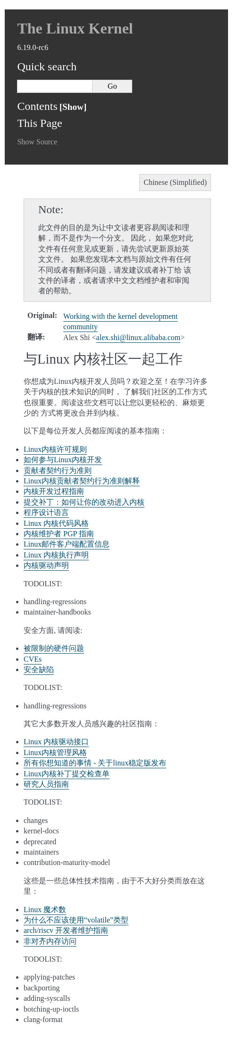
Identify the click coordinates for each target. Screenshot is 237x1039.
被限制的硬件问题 (54, 648)
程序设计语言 (46, 512)
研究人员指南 (46, 784)
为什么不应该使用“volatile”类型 (76, 920)
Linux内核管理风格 (55, 752)
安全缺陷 (39, 669)
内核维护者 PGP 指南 (59, 534)
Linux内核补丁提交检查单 (67, 774)
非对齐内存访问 (50, 941)
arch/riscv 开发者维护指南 (66, 930)
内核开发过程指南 (54, 491)
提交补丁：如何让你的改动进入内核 (84, 502)
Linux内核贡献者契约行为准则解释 (82, 481)
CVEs (33, 659)
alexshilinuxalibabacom (138, 337)
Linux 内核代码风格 (56, 523)
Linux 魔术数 (45, 910)
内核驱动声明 (46, 565)
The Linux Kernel (75, 28)
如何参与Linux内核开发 (63, 460)
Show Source (37, 142)
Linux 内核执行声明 (56, 555)
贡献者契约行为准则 (58, 470)
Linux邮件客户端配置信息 (67, 544)
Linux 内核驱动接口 (56, 742)
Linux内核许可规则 (55, 449)
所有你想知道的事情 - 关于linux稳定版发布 (95, 763)
